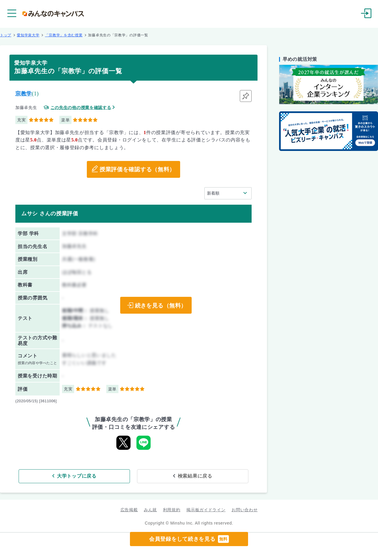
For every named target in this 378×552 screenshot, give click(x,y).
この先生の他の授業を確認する (80, 107)
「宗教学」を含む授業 (63, 35)
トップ (5, 35)
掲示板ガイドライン (205, 509)
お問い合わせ (245, 509)
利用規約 (171, 509)
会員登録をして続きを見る (189, 539)
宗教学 (23, 94)
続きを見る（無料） (159, 305)
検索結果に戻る (176, 475)
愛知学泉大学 (28, 35)
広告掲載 (129, 509)
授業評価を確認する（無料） (137, 169)
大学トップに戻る (95, 475)
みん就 (150, 509)
